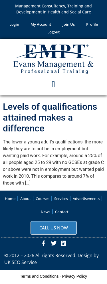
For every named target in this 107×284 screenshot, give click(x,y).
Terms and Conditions (39, 276)
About (25, 198)
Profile (92, 24)
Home (10, 198)
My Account (41, 24)
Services (61, 198)
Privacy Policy (74, 276)
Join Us (68, 24)
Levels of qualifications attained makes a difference (50, 117)
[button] (53, 84)
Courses (42, 198)
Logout (53, 32)
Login (14, 24)
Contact (61, 211)
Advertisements (86, 198)
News (45, 211)
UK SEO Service (20, 262)
